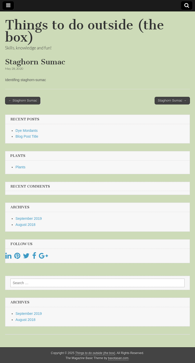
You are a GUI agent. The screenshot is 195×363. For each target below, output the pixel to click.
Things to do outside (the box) (84, 31)
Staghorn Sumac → (172, 100)
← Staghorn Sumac (22, 100)
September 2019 (28, 218)
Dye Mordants (26, 131)
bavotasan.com (118, 358)
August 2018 (25, 225)
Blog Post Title (26, 136)
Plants (20, 167)
